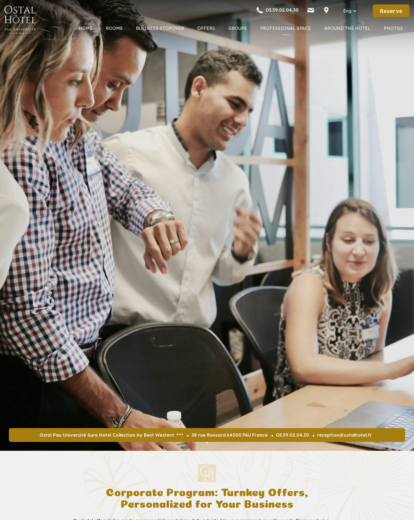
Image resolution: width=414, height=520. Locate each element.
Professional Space (285, 28)
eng (347, 11)
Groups (237, 28)
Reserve (391, 10)
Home (85, 28)
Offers (206, 28)
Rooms (114, 28)
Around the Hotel (347, 28)
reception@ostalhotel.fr (344, 435)
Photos (393, 28)
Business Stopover (160, 28)
